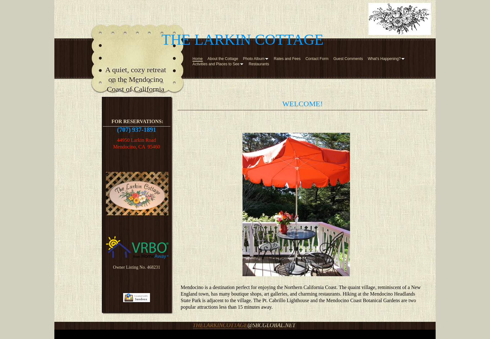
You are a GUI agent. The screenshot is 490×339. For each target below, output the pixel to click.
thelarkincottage (220, 325)
